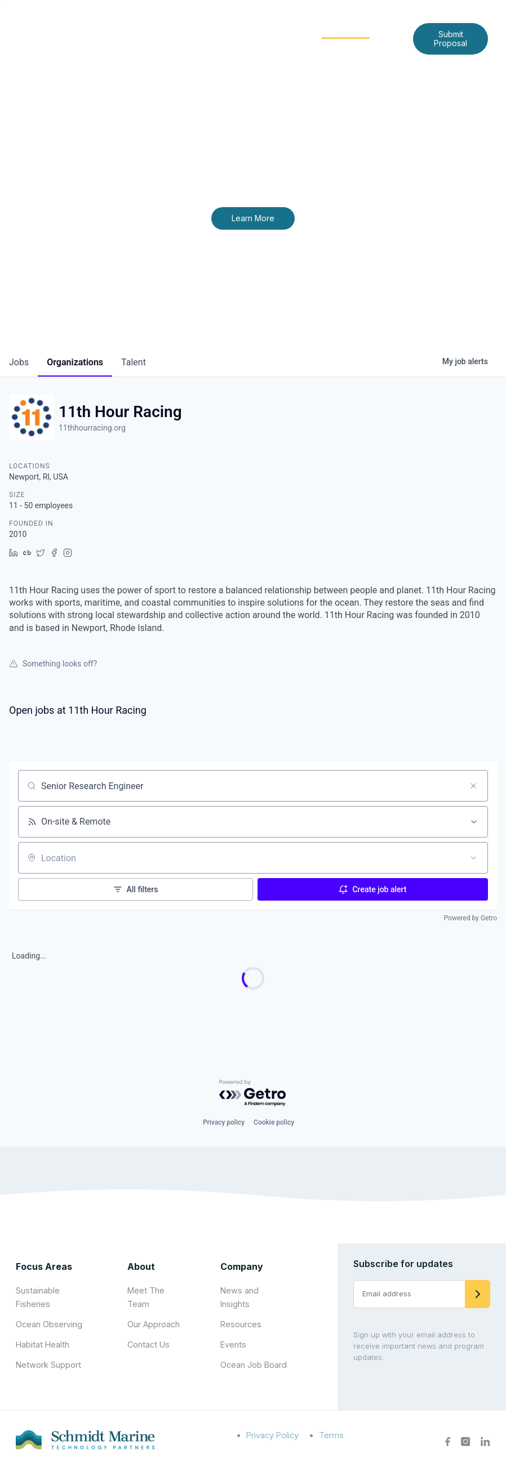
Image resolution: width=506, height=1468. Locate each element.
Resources (240, 1324)
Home (164, 29)
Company (241, 1266)
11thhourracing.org (92, 427)
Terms (331, 1435)
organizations (75, 362)
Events (233, 1344)
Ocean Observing (49, 1324)
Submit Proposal (450, 38)
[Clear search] (473, 785)
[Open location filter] (473, 857)
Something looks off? (53, 663)
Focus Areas (271, 29)
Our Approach (153, 1324)
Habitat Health (42, 1344)
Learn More (253, 218)
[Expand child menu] (227, 30)
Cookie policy (274, 1122)
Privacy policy (224, 1122)
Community (346, 29)
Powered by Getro (470, 918)
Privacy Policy (272, 1435)
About (208, 29)
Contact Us (313, 47)
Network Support (48, 1364)
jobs (19, 362)
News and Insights (234, 47)
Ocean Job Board (253, 1364)
